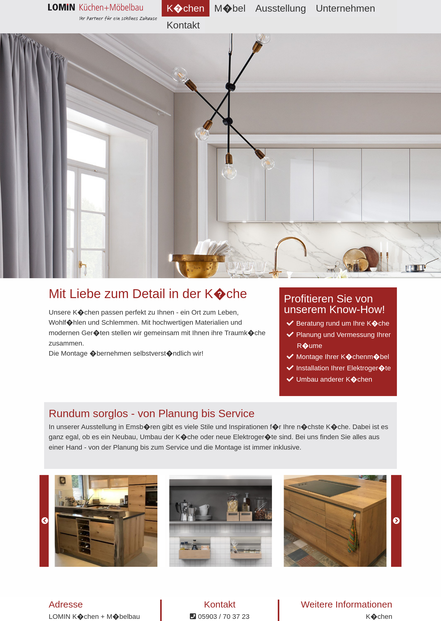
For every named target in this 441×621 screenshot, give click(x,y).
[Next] (396, 521)
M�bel (230, 8)
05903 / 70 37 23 (219, 616)
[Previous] (45, 521)
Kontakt (183, 25)
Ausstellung (280, 8)
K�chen (186, 8)
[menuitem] (185, 8)
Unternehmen (345, 8)
